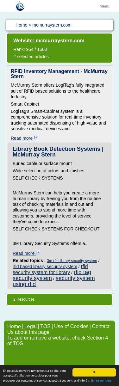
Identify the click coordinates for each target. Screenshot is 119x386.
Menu (105, 6)
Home (14, 326)
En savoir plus (101, 381)
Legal (30, 326)
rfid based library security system (45, 266)
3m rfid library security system (72, 261)
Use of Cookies (71, 326)
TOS (45, 326)
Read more (25, 138)
